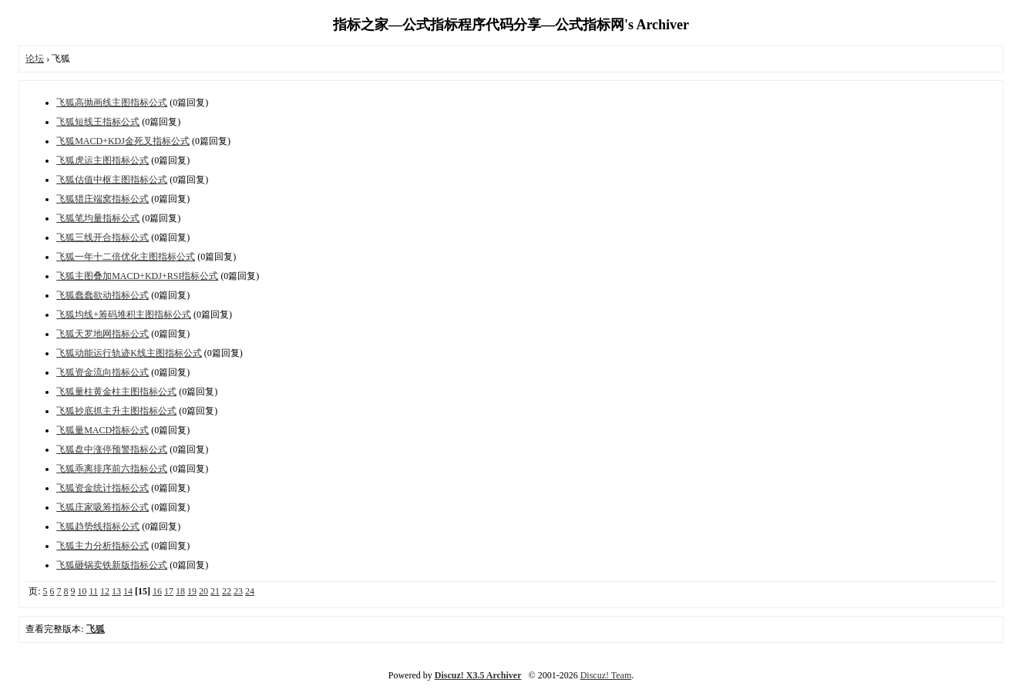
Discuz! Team (606, 675)
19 (192, 591)
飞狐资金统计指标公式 (102, 488)
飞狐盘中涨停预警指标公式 (111, 449)
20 (203, 591)
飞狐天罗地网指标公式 (102, 333)
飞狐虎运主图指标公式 (102, 160)
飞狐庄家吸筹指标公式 (102, 507)
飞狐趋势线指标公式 (98, 526)
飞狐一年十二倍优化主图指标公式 (125, 256)
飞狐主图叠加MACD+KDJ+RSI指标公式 (137, 276)
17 (168, 591)
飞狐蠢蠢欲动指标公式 (102, 295)
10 (82, 591)
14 (128, 591)
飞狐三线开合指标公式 (102, 237)
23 (238, 591)
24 (249, 591)
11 (94, 591)
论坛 (34, 58)
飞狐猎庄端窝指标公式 (102, 198)
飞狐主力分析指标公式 (102, 545)
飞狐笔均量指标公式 (98, 218)
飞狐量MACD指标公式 (102, 430)
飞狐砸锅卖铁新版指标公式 (111, 565)
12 (104, 591)
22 (226, 591)
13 (116, 591)
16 (157, 591)
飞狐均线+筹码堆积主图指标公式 (123, 314)
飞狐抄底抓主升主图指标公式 (116, 410)
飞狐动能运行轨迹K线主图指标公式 (129, 353)
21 (215, 591)
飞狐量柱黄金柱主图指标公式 (116, 391)
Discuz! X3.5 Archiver (478, 675)
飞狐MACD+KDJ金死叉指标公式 (123, 141)
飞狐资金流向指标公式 (102, 372)
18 (180, 591)
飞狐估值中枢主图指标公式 (111, 179)
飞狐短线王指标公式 (98, 121)
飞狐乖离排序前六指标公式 (111, 468)
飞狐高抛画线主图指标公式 (111, 102)
